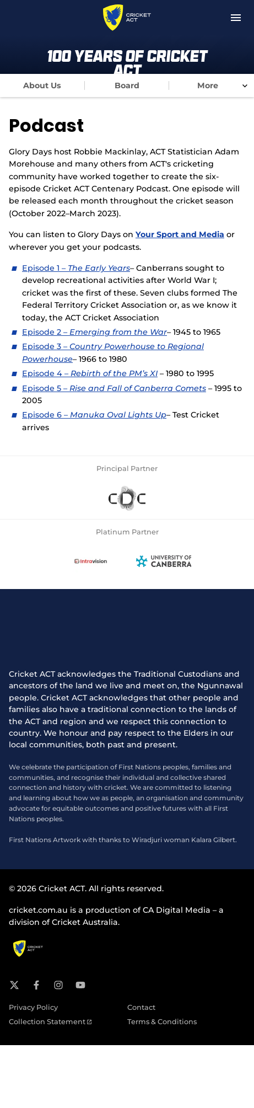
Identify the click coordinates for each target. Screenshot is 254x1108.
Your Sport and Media (180, 234)
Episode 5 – (114, 388)
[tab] (42, 85)
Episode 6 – (94, 415)
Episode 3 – (45, 346)
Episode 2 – (94, 332)
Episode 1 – (45, 268)
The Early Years (99, 268)
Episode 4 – (90, 373)
